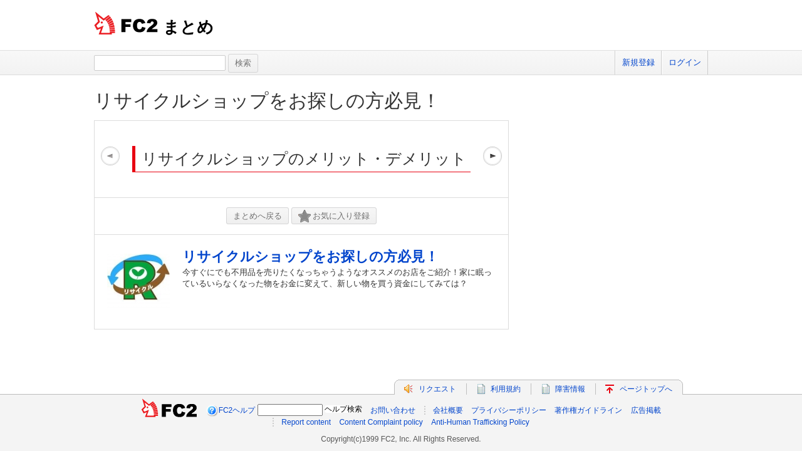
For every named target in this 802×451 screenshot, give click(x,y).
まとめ (188, 27)
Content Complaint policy (380, 422)
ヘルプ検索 (343, 409)
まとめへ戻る (257, 215)
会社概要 (448, 410)
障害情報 (570, 389)
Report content (306, 422)
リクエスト (437, 389)
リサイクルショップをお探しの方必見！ (267, 100)
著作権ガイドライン (588, 410)
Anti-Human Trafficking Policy (480, 422)
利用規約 (506, 389)
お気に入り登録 (334, 216)
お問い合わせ (392, 410)
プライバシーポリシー (508, 410)
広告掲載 (646, 410)
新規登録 (638, 62)
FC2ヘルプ (237, 410)
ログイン (685, 62)
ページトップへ (646, 389)
